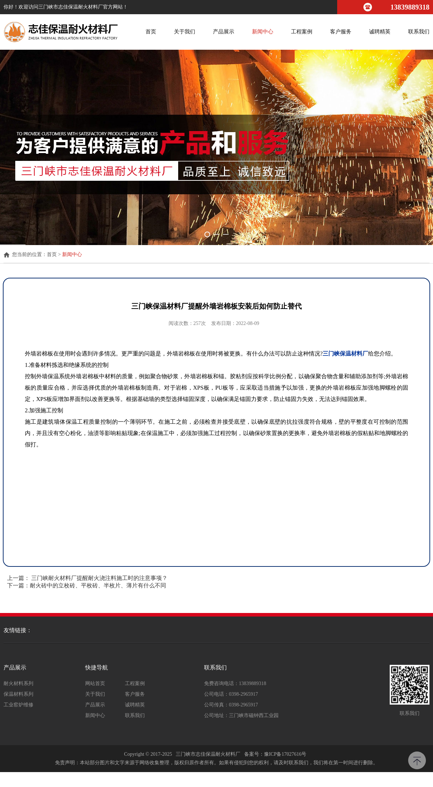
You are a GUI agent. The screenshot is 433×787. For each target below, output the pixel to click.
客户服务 (340, 31)
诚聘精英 (379, 31)
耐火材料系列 (18, 683)
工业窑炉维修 (18, 704)
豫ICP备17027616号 (285, 754)
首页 (151, 31)
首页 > (54, 254)
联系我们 (418, 31)
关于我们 (184, 31)
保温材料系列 (18, 694)
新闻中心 (262, 31)
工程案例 (301, 31)
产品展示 (223, 31)
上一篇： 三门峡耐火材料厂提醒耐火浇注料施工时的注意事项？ (87, 578)
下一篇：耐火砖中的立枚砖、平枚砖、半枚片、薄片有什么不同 (86, 585)
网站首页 (95, 683)
